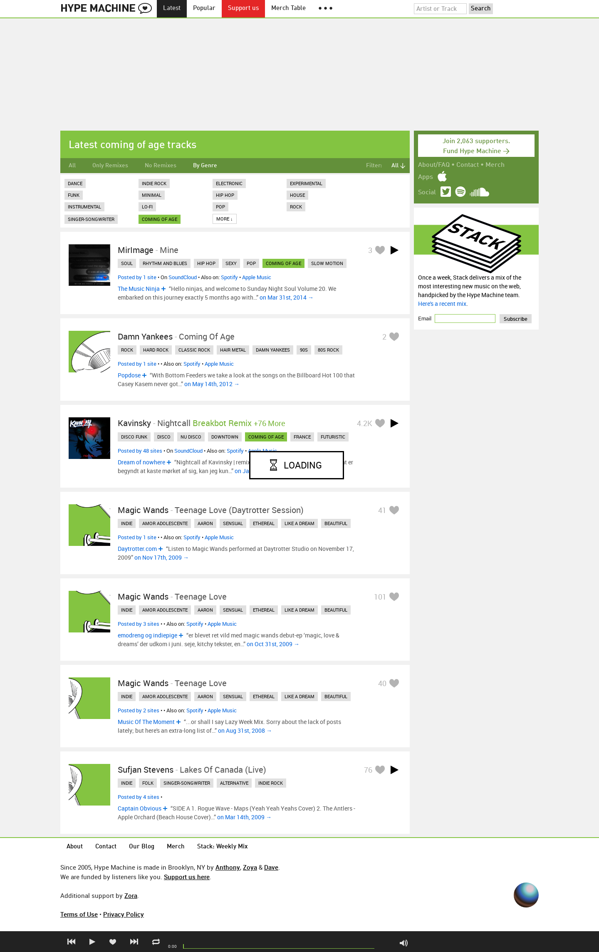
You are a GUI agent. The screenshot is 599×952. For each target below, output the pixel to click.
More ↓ (224, 219)
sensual (233, 523)
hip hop (206, 263)
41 (382, 510)
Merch (495, 165)
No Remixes (160, 166)
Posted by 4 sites (138, 797)
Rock (296, 206)
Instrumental (84, 206)
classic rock (194, 350)
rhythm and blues (165, 263)
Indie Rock (154, 183)
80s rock (328, 350)
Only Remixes (110, 166)
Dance (75, 183)
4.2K (364, 423)
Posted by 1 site (137, 277)
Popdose (129, 375)
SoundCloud (182, 277)
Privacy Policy (123, 914)
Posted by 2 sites (138, 710)
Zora (130, 895)
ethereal (264, 523)
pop (251, 263)
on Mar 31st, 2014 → (287, 297)
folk (147, 783)
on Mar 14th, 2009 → (244, 817)
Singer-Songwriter (91, 219)
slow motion (327, 263)
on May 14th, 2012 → (212, 384)
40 (382, 683)
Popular (204, 8)
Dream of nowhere (141, 462)
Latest (172, 8)
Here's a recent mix (442, 303)
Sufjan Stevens (145, 769)
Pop (220, 206)
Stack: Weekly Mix (222, 847)
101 (380, 596)
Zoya (250, 867)
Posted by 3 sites (138, 623)
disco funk (134, 437)
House (297, 195)
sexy (231, 263)
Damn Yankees (145, 336)
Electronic (229, 183)
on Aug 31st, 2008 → (245, 730)
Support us (243, 8)
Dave (271, 867)
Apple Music (256, 277)
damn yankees (273, 350)
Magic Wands (143, 510)
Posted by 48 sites (140, 450)
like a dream (299, 523)
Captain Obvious (139, 808)
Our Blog (141, 847)
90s (304, 350)
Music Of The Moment (146, 722)
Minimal (151, 195)
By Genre (205, 166)
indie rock (270, 783)
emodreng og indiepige (147, 635)
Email (425, 318)
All (72, 166)
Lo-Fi (147, 206)
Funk (73, 195)
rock (127, 350)
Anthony (227, 867)
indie (126, 523)
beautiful (335, 523)
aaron (205, 523)
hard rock (155, 350)
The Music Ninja (139, 289)
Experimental (306, 183)
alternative (234, 783)
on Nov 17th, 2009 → (161, 557)
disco (164, 437)
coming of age (159, 219)
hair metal (233, 350)
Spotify (229, 277)
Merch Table (288, 8)
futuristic (333, 437)
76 (368, 770)
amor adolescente (165, 523)
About (75, 847)
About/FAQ (434, 165)
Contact (467, 165)
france (302, 437)
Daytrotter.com (137, 549)
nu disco (191, 437)
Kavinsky (134, 423)
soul (127, 263)
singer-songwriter (186, 783)
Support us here (187, 877)
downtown (224, 437)
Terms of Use (79, 914)
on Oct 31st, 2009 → (273, 644)
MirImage (135, 249)
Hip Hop (225, 195)
